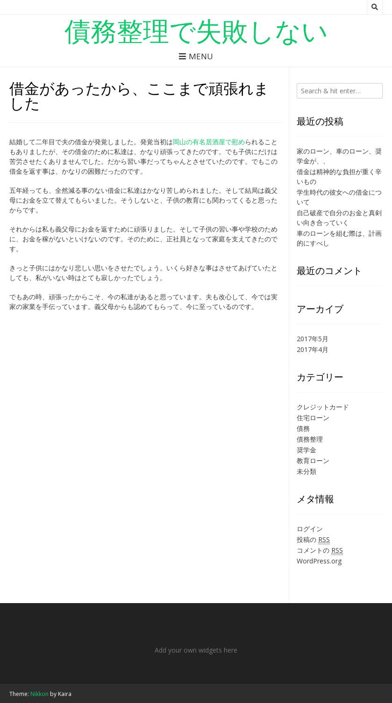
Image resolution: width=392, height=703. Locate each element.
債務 (303, 428)
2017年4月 (312, 349)
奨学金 (306, 449)
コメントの (320, 550)
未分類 (306, 471)
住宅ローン (313, 417)
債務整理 (310, 439)
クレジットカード (323, 406)
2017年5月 (312, 338)
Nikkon (39, 694)
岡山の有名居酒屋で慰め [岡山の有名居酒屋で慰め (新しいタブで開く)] (209, 141)
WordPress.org (319, 560)
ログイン (310, 528)
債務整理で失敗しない (196, 30)
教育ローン (313, 460)
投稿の (313, 539)
